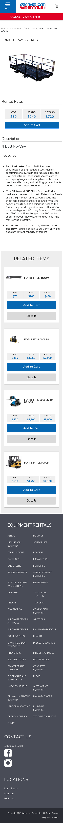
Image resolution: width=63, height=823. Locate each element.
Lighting (13, 592)
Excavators (40, 559)
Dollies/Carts (16, 636)
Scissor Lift (40, 542)
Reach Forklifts (17, 572)
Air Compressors (18, 629)
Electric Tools (17, 659)
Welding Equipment (44, 716)
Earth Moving (16, 552)
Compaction (15, 609)
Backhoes (13, 559)
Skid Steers (14, 565)
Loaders (38, 552)
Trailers (38, 602)
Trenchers (14, 652)
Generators (40, 582)
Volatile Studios (53, 817)
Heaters (38, 636)
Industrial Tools (43, 652)
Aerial (11, 535)
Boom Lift (39, 535)
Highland (9, 798)
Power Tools (41, 659)
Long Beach (11, 788)
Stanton (9, 793)
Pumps (11, 723)
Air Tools (39, 619)
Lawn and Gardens (44, 629)
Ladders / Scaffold (19, 706)
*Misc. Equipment (17, 686)
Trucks (12, 602)
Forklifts (31, 28)
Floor (36, 676)
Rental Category (12, 28)
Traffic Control (18, 716)
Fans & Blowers (42, 696)
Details (31, 316)
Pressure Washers (44, 642)
